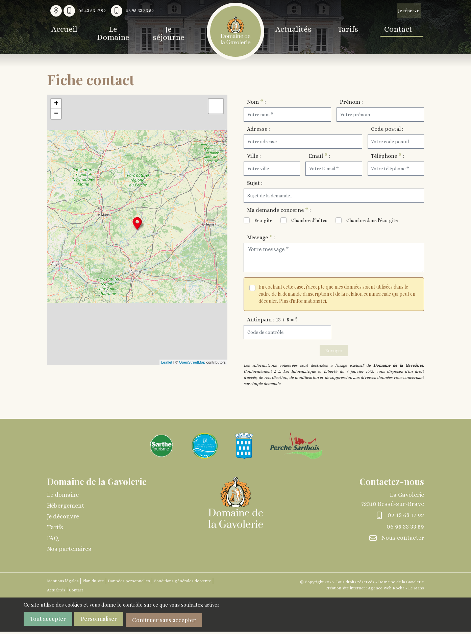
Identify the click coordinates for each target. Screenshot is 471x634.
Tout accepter (50, 623)
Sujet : (255, 183)
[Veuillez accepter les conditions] (252, 288)
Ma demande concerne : (279, 210)
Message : (261, 237)
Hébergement (65, 509)
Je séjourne (179, 29)
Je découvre (63, 520)
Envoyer (334, 352)
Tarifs (350, 29)
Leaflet (166, 362)
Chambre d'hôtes (309, 220)
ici (323, 301)
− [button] (56, 114)
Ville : (254, 156)
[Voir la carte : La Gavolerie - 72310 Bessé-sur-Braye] (56, 11)
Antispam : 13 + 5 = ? (272, 319)
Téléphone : (387, 156)
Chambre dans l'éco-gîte (372, 220)
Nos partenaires (69, 552)
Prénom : (351, 102)
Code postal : (387, 129)
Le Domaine (118, 29)
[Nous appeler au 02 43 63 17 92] (86, 11)
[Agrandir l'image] (161, 449)
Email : (319, 156)
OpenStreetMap (192, 362)
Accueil (63, 29)
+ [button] (56, 104)
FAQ (52, 541)
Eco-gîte (263, 220)
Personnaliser (109, 623)
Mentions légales (63, 584)
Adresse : (258, 129)
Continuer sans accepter (184, 623)
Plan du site (93, 584)
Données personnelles (129, 584)
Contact (407, 29)
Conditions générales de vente (182, 584)
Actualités (291, 29)
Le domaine (63, 498)
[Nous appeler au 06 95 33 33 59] (134, 11)
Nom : (256, 102)
